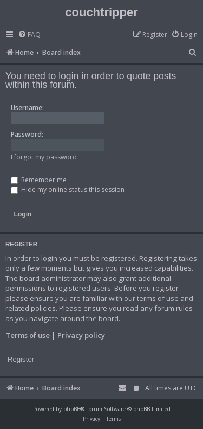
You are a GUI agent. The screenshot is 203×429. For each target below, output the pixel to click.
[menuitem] (29, 35)
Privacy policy (81, 335)
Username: (27, 107)
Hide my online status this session (68, 189)
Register (21, 359)
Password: (27, 134)
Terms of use (27, 335)
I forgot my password (44, 157)
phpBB (71, 409)
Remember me (39, 179)
